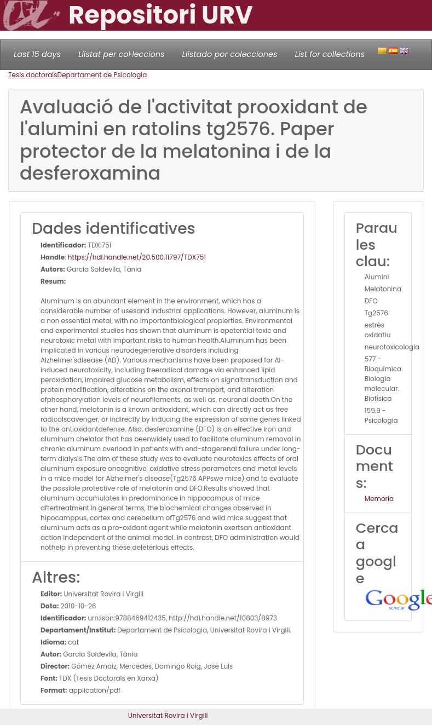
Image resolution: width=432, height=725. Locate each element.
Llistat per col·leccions (121, 54)
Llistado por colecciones (230, 54)
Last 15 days (37, 54)
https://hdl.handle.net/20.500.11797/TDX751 (137, 257)
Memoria (379, 498)
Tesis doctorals (32, 74)
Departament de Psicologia (102, 74)
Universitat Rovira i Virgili (168, 715)
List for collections (330, 54)
